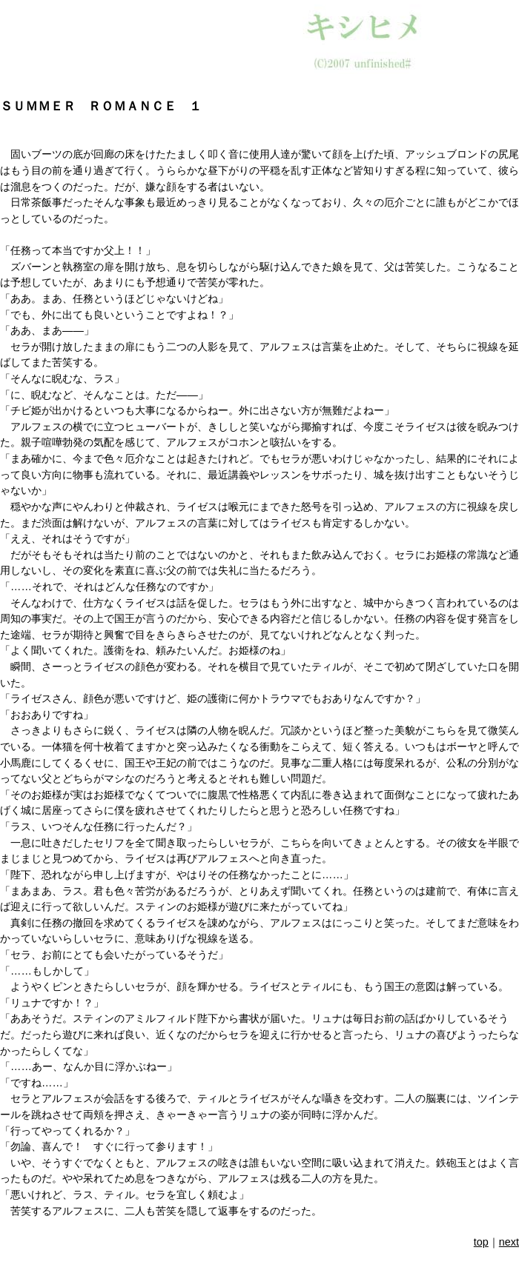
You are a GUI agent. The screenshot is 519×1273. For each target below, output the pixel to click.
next (509, 1242)
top (481, 1242)
